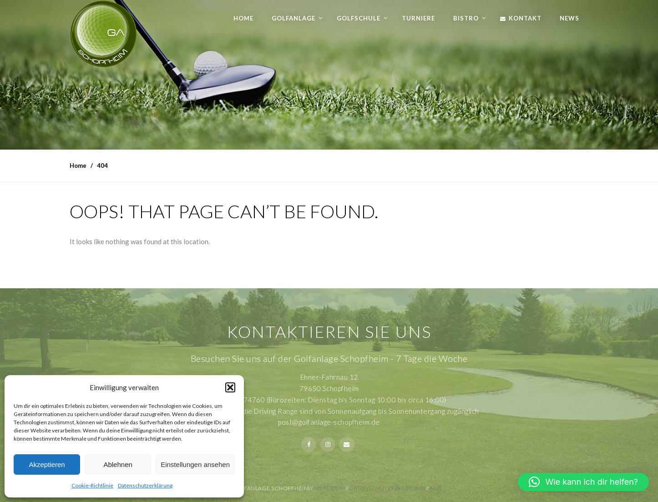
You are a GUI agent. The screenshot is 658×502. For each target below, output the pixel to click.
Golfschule (358, 18)
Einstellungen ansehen (195, 464)
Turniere (418, 18)
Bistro (466, 18)
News (569, 18)
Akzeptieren (47, 464)
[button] (230, 387)
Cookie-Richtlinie (92, 485)
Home (243, 18)
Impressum (329, 488)
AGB (435, 488)
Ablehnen (117, 464)
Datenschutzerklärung (145, 485)
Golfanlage (293, 18)
